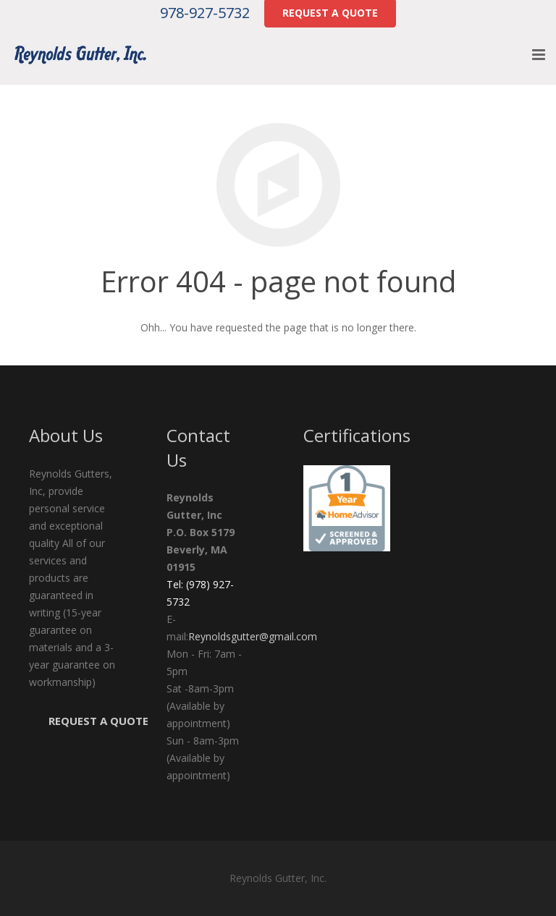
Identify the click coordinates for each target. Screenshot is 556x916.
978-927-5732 (205, 12)
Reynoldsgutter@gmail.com (252, 636)
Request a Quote (98, 720)
